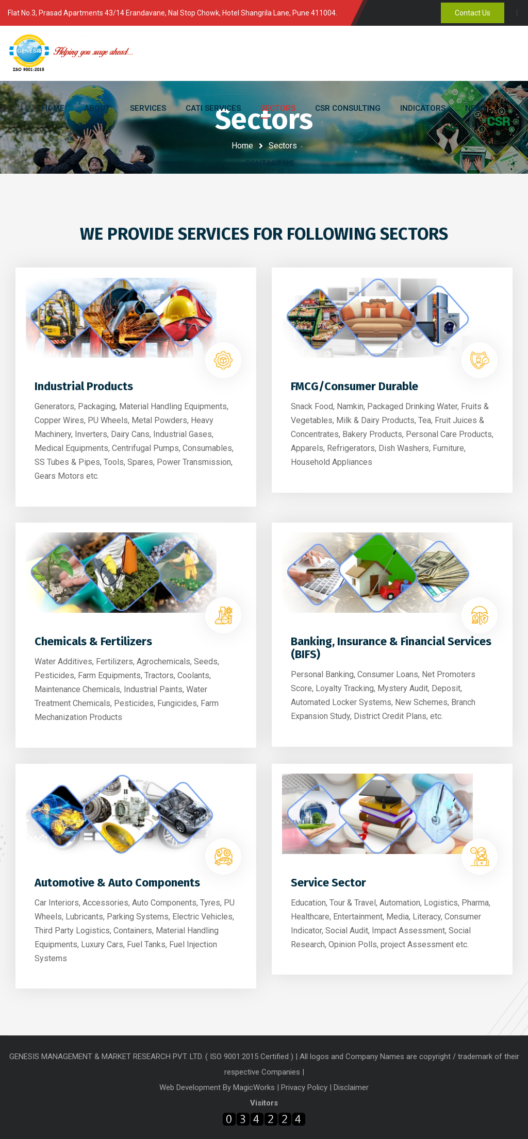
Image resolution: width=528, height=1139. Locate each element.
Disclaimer (351, 1087)
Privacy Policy (304, 1087)
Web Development (191, 1087)
